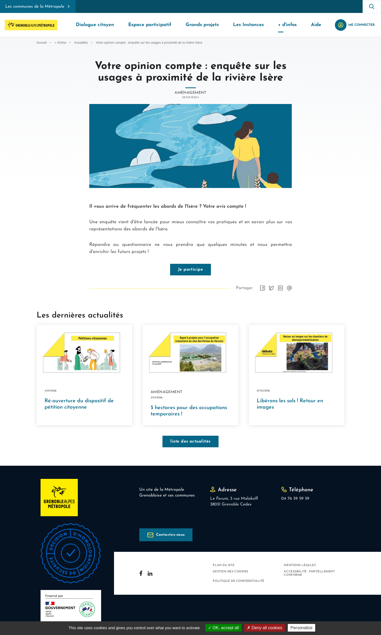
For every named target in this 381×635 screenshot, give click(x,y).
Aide (316, 24)
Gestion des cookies (230, 571)
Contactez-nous (170, 535)
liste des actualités (190, 442)
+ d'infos (60, 42)
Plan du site (223, 565)
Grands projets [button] (202, 24)
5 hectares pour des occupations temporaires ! (189, 411)
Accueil (42, 42)
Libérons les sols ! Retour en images (290, 404)
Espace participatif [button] (149, 24)
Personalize (301, 628)
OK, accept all (223, 628)
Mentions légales (300, 565)
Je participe (190, 269)
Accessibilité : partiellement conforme (309, 573)
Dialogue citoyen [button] (95, 24)
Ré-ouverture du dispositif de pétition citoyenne (79, 404)
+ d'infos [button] (287, 24)
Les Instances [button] (248, 24)
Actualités (81, 42)
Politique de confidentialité (238, 581)
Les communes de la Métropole (34, 6)
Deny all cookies (264, 628)
